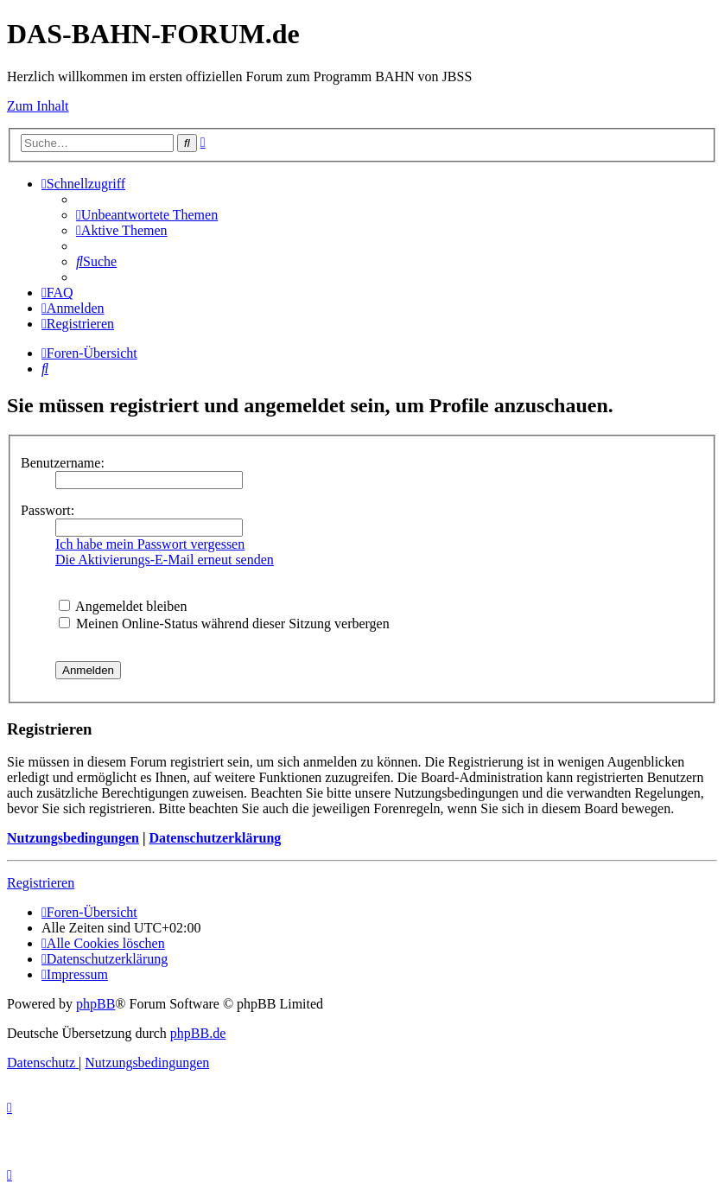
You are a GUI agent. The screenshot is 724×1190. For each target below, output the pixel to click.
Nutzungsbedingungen (73, 837)
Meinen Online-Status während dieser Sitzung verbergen (224, 623)
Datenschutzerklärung (215, 837)
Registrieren (40, 882)
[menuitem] (147, 214)
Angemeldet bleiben (123, 606)
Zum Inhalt (38, 106)
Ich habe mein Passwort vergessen (150, 544)
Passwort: (47, 510)
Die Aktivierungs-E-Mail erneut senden (164, 559)
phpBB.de (197, 1033)
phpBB (95, 1003)
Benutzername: (63, 462)
